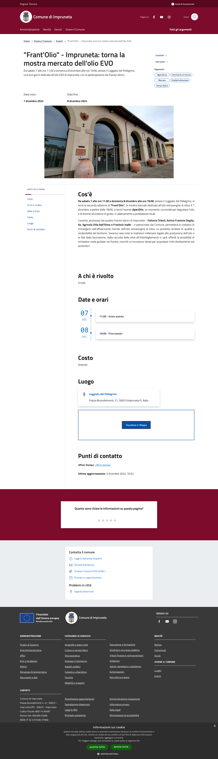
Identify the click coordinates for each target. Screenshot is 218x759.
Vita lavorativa (72, 655)
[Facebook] (152, 17)
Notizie (158, 645)
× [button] (214, 726)
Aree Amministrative (30, 650)
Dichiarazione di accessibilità (124, 715)
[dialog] (109, 741)
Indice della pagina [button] (36, 189)
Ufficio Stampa (102, 465)
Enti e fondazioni (28, 661)
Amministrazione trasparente (125, 699)
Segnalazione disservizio (77, 704)
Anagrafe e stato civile (76, 645)
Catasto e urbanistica (76, 672)
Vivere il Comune (43, 41)
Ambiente (115, 661)
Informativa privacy (120, 704)
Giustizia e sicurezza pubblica (125, 650)
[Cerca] (194, 16)
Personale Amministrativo (33, 672)
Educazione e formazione (122, 644)
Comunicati (160, 650)
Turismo (69, 677)
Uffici (22, 655)
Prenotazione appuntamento (79, 699)
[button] (109, 753)
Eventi (59, 41)
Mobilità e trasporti (74, 683)
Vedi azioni (162, 62)
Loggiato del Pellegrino (103, 394)
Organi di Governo (29, 645)
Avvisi (157, 655)
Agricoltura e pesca (119, 677)
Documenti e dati (29, 677)
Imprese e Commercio (76, 661)
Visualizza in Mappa (136, 425)
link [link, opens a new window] (138, 740)
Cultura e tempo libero (76, 650)
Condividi (161, 55)
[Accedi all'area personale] (182, 4)
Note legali (115, 710)
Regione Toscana (28, 4)
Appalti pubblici (73, 666)
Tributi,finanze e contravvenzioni (126, 655)
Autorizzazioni (117, 672)
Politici (23, 666)
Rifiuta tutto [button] (121, 747)
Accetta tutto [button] (97, 747)
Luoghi (157, 670)
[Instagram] (167, 17)
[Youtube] (160, 17)
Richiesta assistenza (75, 715)
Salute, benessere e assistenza (125, 666)
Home (27, 41)
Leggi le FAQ (71, 710)
